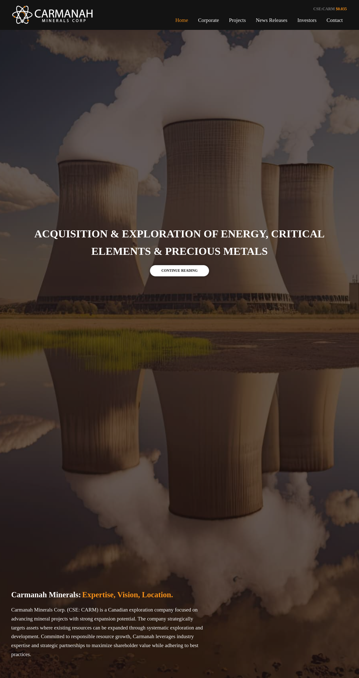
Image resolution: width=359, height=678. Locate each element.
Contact (335, 20)
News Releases (271, 20)
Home (181, 20)
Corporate (208, 20)
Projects (237, 20)
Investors (307, 20)
